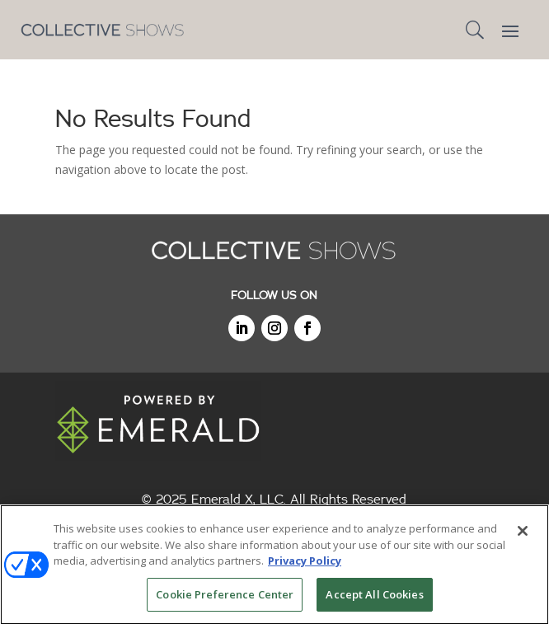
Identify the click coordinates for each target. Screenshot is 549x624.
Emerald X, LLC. (238, 499)
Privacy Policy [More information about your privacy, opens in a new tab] (304, 563)
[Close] (522, 533)
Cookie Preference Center (224, 596)
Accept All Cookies (374, 596)
